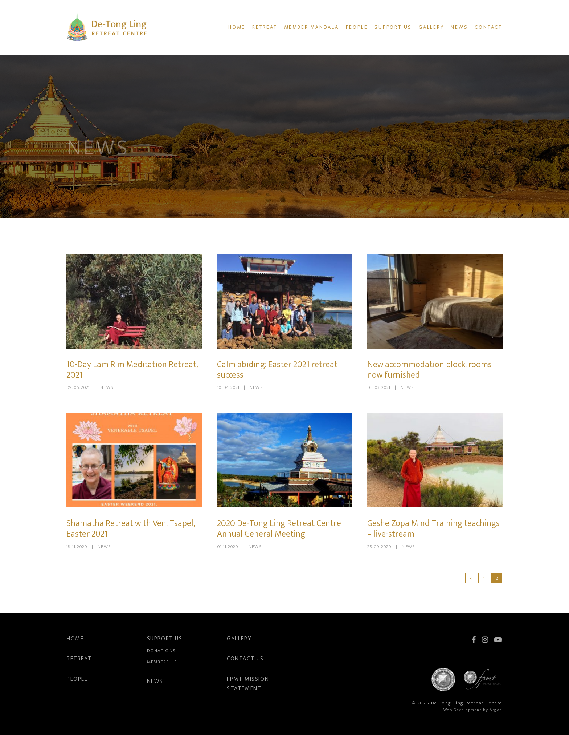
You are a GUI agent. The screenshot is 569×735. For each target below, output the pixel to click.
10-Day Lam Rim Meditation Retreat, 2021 (132, 369)
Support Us (393, 27)
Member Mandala (311, 27)
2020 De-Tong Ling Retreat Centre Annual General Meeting (279, 528)
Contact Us (245, 659)
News (459, 27)
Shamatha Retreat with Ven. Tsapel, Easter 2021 (130, 528)
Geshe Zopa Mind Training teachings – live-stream (433, 528)
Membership (162, 662)
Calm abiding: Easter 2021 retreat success (277, 369)
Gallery (431, 27)
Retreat (264, 27)
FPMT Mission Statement (248, 684)
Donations (161, 651)
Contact (488, 27)
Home (236, 27)
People (357, 27)
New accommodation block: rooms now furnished (429, 369)
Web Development (462, 710)
